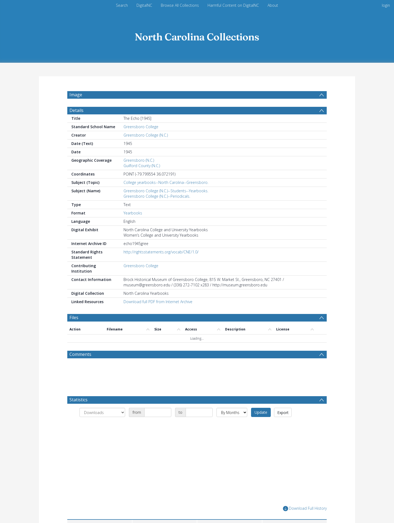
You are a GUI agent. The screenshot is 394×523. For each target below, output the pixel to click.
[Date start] (157, 425)
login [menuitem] (386, 5)
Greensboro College (140, 139)
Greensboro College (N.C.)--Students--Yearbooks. (165, 203)
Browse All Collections (180, 5)
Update (261, 425)
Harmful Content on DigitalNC (233, 5)
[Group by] (102, 425)
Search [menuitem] (122, 5)
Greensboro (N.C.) (138, 173)
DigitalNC (144, 5)
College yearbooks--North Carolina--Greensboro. (165, 195)
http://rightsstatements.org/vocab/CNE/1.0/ (161, 264)
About (273, 5)
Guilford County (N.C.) (141, 178)
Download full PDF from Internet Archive (157, 314)
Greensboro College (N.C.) (145, 148)
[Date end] (199, 425)
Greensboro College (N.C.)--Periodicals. (156, 209)
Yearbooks (132, 226)
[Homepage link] (197, 35)
